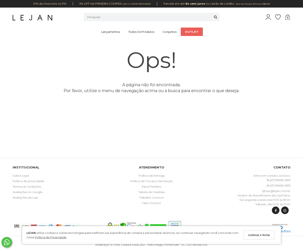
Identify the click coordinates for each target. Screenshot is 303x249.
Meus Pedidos (151, 186)
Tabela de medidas (151, 192)
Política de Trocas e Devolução (151, 181)
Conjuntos (170, 31)
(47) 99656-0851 (278, 180)
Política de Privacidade (50, 237)
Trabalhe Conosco (151, 197)
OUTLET (192, 31)
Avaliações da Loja (25, 197)
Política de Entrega (151, 175)
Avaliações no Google (28, 192)
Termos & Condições (27, 186)
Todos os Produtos (141, 31)
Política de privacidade (28, 181)
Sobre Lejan (21, 175)
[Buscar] (215, 17)
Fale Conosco (151, 203)
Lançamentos (110, 31)
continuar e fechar (259, 235)
